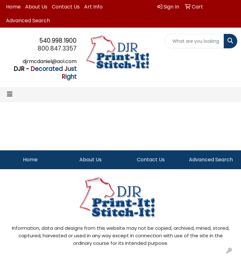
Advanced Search (28, 20)
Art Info (93, 6)
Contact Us (66, 6)
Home (13, 6)
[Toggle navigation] (9, 94)
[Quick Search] (194, 41)
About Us (36, 6)
